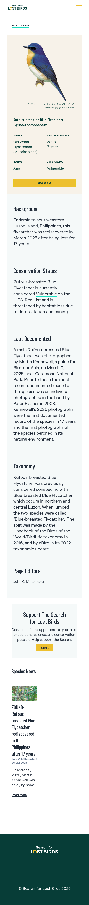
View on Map (44, 183)
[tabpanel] (44, 114)
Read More (19, 795)
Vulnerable (46, 294)
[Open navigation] (78, 6)
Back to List (20, 25)
